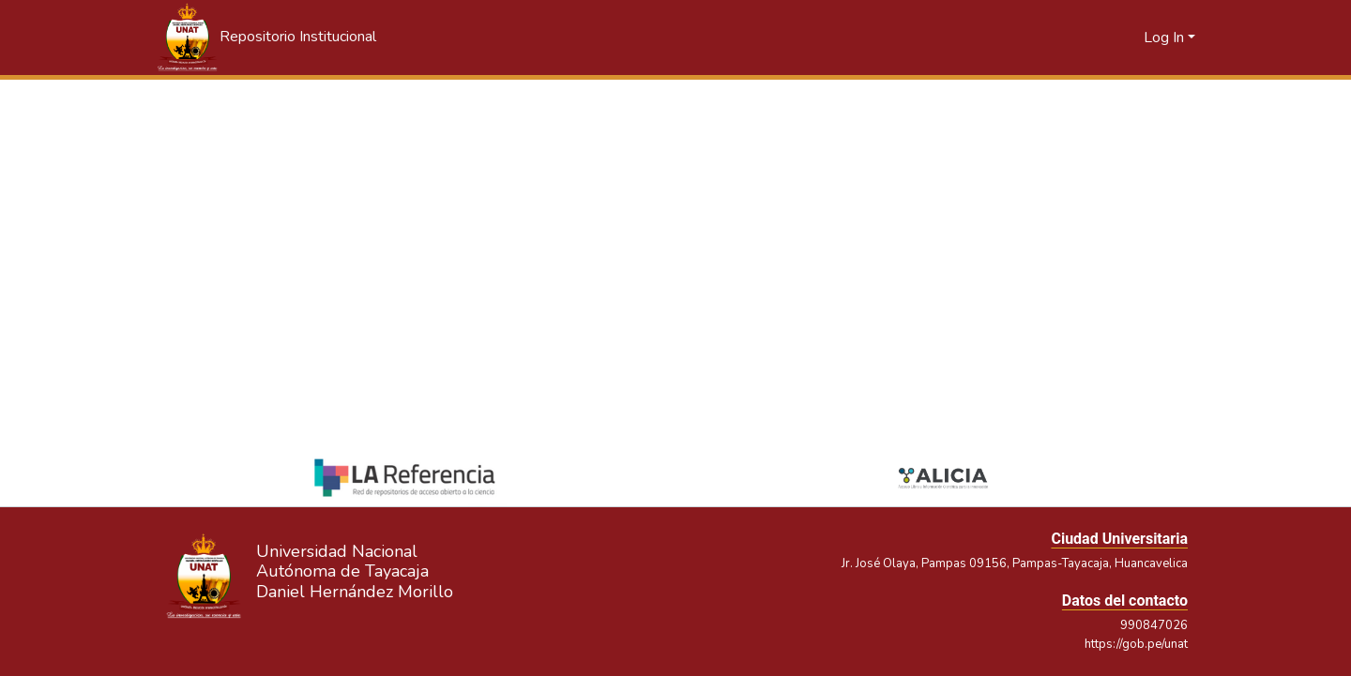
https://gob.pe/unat (1136, 644)
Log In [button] (1166, 37)
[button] (265, 37)
